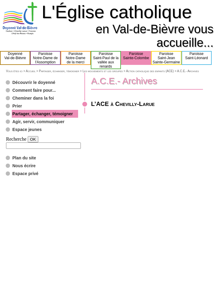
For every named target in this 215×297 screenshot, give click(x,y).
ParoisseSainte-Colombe (136, 58)
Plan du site (24, 157)
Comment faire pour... (34, 90)
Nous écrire (24, 165)
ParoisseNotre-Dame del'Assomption (45, 58)
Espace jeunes (27, 129)
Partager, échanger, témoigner (59, 71)
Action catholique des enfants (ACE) (150, 71)
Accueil (30, 71)
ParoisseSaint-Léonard (196, 58)
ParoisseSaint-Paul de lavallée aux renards (106, 60)
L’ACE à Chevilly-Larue (123, 104)
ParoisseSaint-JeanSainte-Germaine (166, 58)
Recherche (16, 139)
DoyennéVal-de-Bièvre (15, 58)
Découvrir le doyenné (33, 82)
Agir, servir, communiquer (38, 121)
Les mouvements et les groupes (103, 71)
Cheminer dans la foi (33, 98)
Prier (17, 106)
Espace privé (25, 173)
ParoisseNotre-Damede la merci (75, 58)
